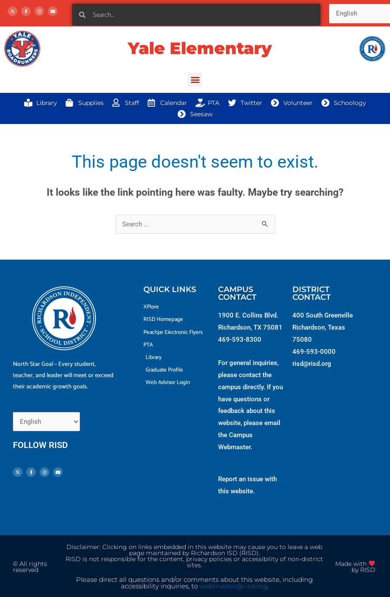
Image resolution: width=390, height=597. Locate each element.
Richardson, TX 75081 (250, 327)
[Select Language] (46, 422)
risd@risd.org (311, 364)
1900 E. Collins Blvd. (248, 315)
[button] (195, 80)
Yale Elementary (200, 48)
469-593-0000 (314, 352)
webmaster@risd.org (233, 586)
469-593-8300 (239, 339)
